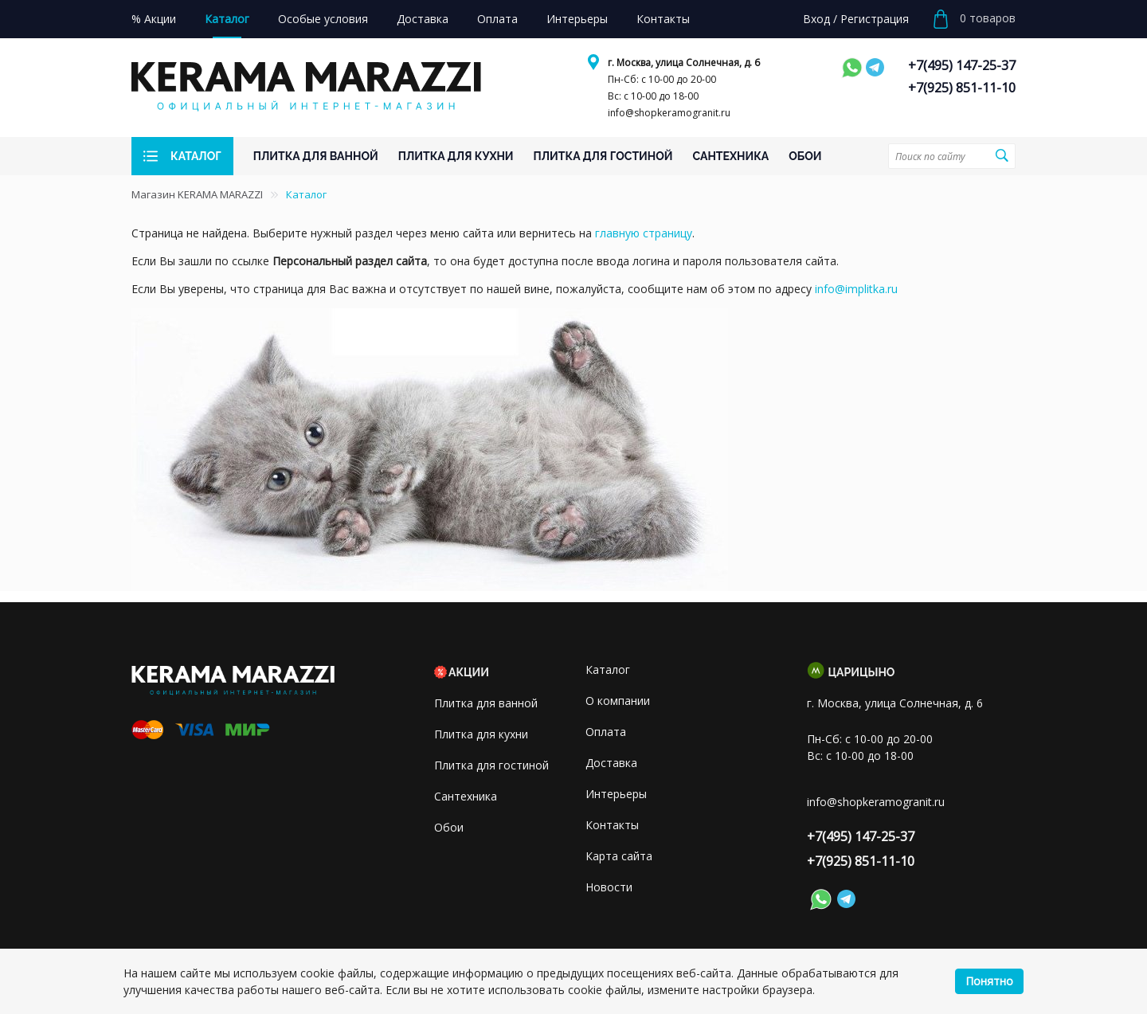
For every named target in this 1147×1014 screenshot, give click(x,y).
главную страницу (643, 233)
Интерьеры (616, 793)
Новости (608, 887)
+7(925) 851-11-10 (962, 87)
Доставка (611, 762)
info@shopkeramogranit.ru (669, 112)
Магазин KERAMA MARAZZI (197, 194)
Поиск (1001, 155)
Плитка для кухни (481, 734)
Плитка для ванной (486, 703)
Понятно (989, 981)
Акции (468, 672)
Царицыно (861, 672)
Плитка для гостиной (491, 765)
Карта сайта (618, 855)
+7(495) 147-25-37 (962, 65)
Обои (449, 827)
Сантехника (465, 796)
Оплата (605, 731)
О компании (617, 700)
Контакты (612, 824)
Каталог (607, 669)
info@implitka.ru (856, 288)
